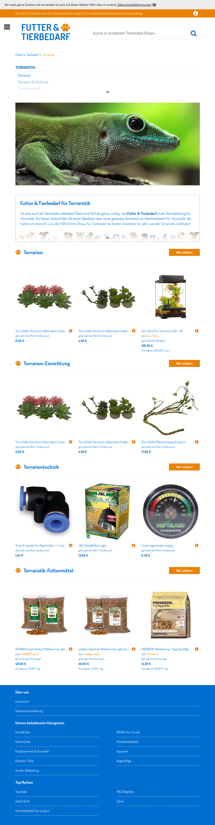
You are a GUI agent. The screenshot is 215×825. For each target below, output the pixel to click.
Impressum (22, 701)
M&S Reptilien (125, 792)
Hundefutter (23, 732)
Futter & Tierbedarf (27, 55)
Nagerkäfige (124, 761)
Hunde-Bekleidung (27, 770)
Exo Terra (153, 336)
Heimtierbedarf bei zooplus (32, 811)
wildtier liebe (92, 654)
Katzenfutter (23, 742)
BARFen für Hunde (128, 732)
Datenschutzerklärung (29, 711)
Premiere (152, 654)
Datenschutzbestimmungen (134, 5)
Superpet (21, 792)
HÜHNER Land (29, 654)
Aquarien (122, 751)
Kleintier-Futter (24, 761)
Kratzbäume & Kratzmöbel (32, 751)
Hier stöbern (184, 252)
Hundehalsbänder (128, 742)
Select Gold (22, 801)
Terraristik (48, 55)
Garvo (120, 801)
